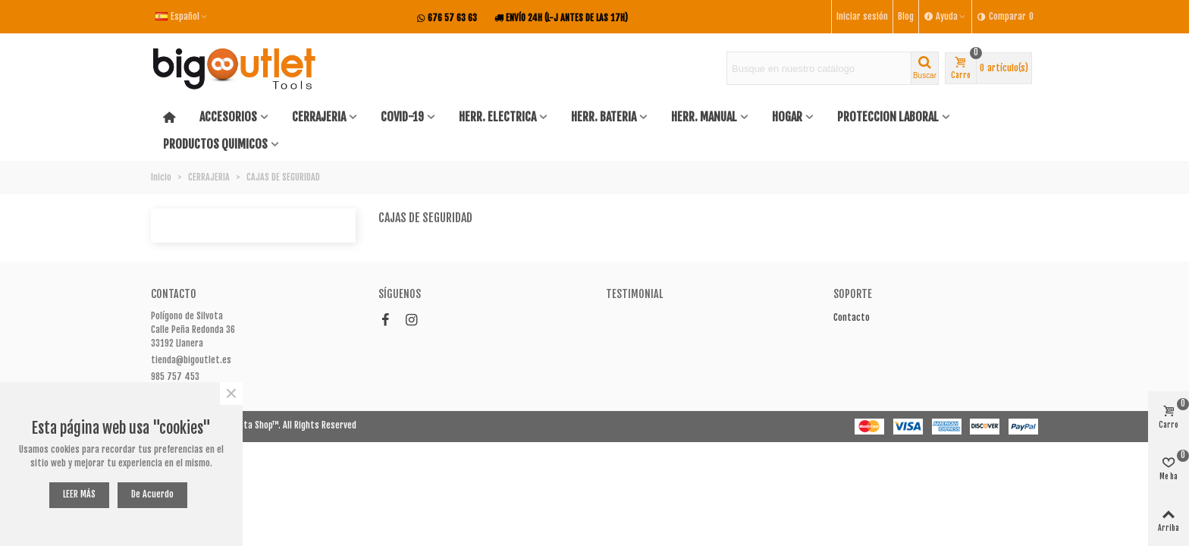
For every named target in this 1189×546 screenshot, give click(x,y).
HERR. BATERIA (603, 116)
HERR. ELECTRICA (497, 116)
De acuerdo (152, 494)
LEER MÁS (79, 494)
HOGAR (787, 116)
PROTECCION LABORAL (888, 116)
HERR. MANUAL (704, 116)
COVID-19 (402, 116)
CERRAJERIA (319, 116)
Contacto (851, 317)
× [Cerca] (231, 393)
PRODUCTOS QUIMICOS (215, 144)
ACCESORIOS (228, 116)
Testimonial (634, 293)
